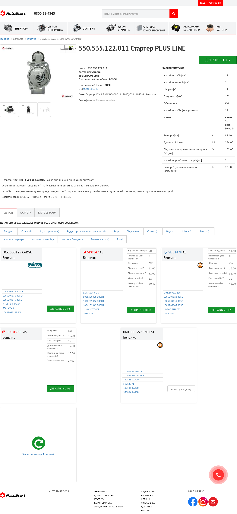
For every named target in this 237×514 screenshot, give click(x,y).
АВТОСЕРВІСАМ (148, 502)
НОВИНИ (145, 499)
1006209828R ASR (12, 312)
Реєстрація (214, 2)
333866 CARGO (131, 392)
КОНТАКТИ (146, 510)
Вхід (202, 2)
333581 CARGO (131, 387)
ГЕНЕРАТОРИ (100, 491)
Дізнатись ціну (217, 60)
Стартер (31, 38)
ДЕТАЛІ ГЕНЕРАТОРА (104, 495)
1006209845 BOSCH (13, 299)
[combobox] (135, 13)
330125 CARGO (131, 379)
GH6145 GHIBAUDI (12, 304)
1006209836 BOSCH (13, 295)
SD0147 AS (8, 308)
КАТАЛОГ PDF (147, 495)
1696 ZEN (88, 313)
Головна (4, 38)
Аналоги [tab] (25, 212)
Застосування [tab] (47, 212)
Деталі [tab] (8, 212)
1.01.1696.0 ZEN (91, 292)
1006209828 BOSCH (13, 291)
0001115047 (90, 88)
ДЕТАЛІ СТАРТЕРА (103, 502)
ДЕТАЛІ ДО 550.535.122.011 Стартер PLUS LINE (40, 222)
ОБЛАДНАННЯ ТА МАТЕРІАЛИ (108, 506)
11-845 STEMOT (91, 309)
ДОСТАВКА (146, 506)
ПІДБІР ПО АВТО (149, 491)
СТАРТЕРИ (99, 499)
